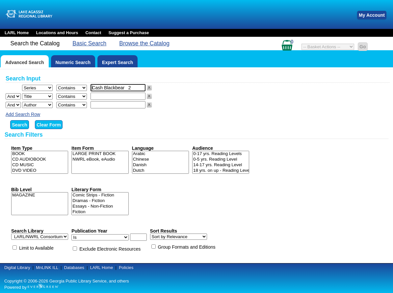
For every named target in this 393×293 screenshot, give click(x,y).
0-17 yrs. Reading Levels (221, 154)
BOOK (40, 154)
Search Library (27, 231)
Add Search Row (23, 114)
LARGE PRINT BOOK (100, 154)
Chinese (160, 159)
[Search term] (118, 87)
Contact (93, 32)
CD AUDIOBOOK (40, 159)
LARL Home (17, 32)
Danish (160, 165)
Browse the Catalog (144, 43)
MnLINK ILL (47, 267)
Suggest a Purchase (128, 32)
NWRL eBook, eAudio (100, 159)
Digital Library (17, 267)
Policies (126, 267)
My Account (372, 15)
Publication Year (89, 231)
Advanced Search (24, 62)
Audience (202, 148)
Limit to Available (36, 248)
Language (143, 148)
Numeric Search (73, 62)
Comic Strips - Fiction (100, 195)
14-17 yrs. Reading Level (221, 165)
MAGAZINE (40, 195)
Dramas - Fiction (100, 201)
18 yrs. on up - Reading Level (221, 170)
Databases (74, 267)
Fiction (100, 212)
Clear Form (49, 124)
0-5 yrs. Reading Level (221, 159)
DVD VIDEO (40, 170)
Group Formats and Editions (186, 247)
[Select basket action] (327, 47)
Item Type (21, 148)
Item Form (82, 148)
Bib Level (21, 189)
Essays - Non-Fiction (100, 206)
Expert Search (117, 62)
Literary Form (86, 189)
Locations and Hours (57, 32)
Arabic (160, 154)
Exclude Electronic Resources (110, 249)
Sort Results (163, 231)
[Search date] (138, 237)
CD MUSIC (40, 165)
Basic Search (89, 43)
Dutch (160, 170)
